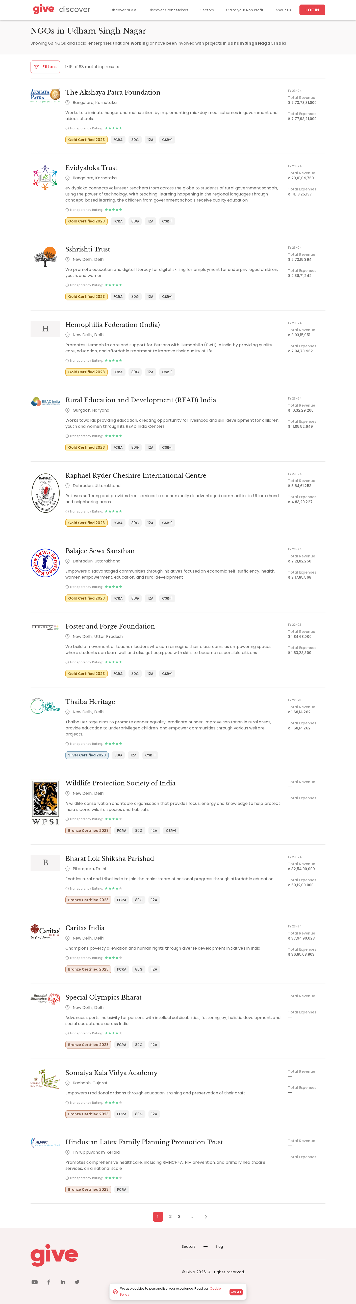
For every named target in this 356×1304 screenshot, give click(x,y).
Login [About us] (312, 10)
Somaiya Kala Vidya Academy (111, 1072)
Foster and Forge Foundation (110, 626)
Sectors (207, 10)
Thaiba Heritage (90, 701)
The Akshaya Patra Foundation (113, 92)
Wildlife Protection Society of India (120, 783)
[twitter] (77, 1283)
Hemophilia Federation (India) (112, 324)
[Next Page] (203, 1216)
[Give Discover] (61, 10)
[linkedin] (63, 1283)
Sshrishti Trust (87, 249)
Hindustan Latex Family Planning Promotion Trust (144, 1142)
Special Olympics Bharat (103, 997)
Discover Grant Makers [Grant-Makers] (168, 10)
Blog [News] (213, 1246)
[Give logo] (102, 1255)
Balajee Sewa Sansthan (100, 551)
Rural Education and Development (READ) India (140, 400)
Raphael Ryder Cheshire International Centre (135, 475)
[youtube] (35, 1283)
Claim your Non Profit (244, 10)
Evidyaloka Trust (91, 168)
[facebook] (49, 1283)
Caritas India (85, 928)
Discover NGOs (124, 10)
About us (283, 10)
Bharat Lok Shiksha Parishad (109, 858)
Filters (45, 67)
